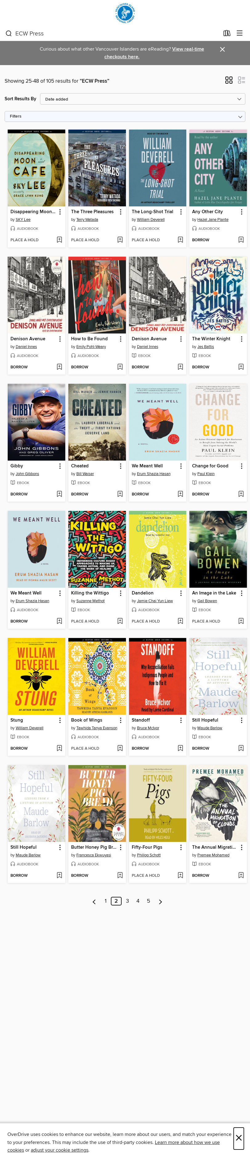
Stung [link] (16, 720)
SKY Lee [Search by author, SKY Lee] (23, 219)
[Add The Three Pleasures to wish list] (120, 240)
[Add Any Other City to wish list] (241, 240)
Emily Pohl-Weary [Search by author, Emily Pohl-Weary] (91, 346)
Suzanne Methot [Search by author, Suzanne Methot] (90, 600)
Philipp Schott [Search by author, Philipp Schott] (149, 855)
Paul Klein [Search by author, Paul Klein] (206, 473)
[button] (229, 82)
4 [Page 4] (137, 901)
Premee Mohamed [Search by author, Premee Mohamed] (213, 855)
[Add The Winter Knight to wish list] (241, 367)
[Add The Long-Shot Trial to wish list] (180, 240)
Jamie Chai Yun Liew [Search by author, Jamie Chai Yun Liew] (155, 600)
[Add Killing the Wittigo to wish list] (120, 622)
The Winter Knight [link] (211, 339)
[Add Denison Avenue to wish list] (59, 367)
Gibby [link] (16, 466)
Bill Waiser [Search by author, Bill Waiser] (85, 473)
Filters (16, 116)
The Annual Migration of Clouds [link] (215, 847)
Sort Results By (20, 99)
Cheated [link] (80, 466)
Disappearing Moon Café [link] (33, 212)
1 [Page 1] (106, 901)
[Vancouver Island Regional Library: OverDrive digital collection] (125, 13)
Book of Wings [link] (86, 720)
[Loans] (227, 34)
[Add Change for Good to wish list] (241, 495)
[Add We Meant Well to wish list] (180, 495)
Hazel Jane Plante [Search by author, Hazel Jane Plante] (212, 219)
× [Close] (239, 1138)
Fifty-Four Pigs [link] (147, 847)
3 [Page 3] (127, 901)
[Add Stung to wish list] (59, 749)
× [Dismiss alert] (222, 49)
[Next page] (161, 901)
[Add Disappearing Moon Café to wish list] (59, 240)
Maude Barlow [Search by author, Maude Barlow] (209, 728)
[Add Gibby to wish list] (59, 495)
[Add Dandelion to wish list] (180, 622)
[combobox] (112, 33)
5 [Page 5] (148, 901)
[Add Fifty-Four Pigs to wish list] (180, 876)
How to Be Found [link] (89, 339)
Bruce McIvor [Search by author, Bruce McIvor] (148, 728)
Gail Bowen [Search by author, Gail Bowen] (207, 600)
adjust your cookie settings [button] (59, 1150)
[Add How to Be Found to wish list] (120, 367)
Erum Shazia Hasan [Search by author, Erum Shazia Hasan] (154, 473)
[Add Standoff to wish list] (180, 749)
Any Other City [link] (207, 212)
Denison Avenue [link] (27, 339)
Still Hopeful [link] (205, 720)
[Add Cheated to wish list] (120, 495)
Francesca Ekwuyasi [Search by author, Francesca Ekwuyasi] (93, 855)
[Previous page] (94, 901)
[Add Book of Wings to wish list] (120, 749)
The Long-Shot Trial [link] (152, 212)
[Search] (9, 34)
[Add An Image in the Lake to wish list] (241, 622)
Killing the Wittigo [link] (90, 593)
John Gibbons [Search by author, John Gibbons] (27, 473)
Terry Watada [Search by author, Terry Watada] (87, 219)
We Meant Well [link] (147, 466)
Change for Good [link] (210, 466)
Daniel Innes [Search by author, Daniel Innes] (26, 346)
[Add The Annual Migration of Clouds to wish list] (241, 876)
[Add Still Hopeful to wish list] (241, 749)
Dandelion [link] (143, 593)
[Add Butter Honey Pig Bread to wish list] (120, 876)
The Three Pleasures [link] (92, 212)
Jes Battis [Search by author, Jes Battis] (205, 346)
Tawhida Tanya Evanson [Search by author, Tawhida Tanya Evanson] (96, 728)
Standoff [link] (141, 720)
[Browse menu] (239, 33)
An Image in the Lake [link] (214, 593)
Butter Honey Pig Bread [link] (94, 847)
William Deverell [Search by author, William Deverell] (151, 219)
